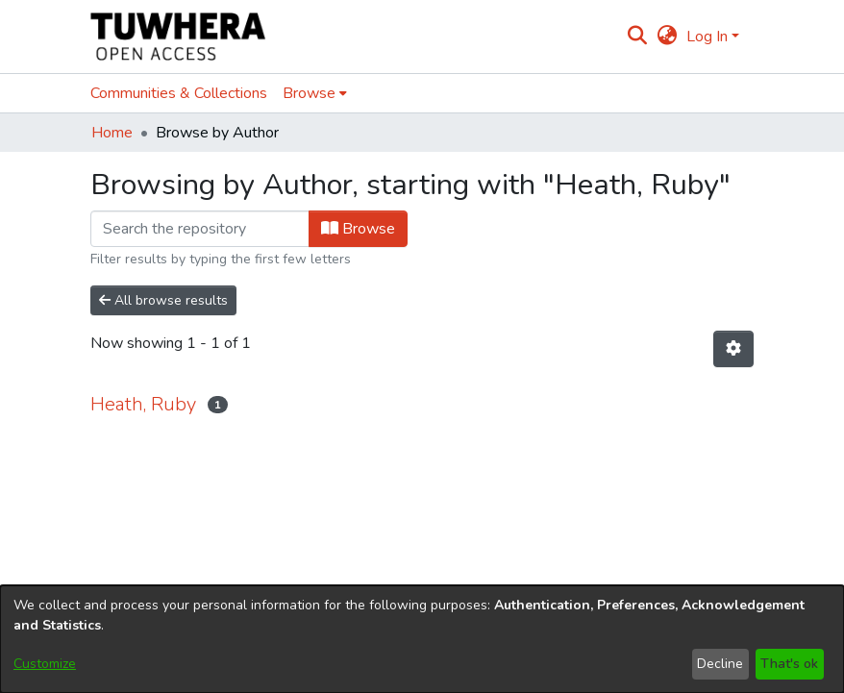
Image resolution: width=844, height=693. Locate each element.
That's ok (789, 664)
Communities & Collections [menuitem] (178, 93)
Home (112, 132)
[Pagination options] (733, 349)
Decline (720, 664)
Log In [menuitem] (707, 36)
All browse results (163, 300)
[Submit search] (638, 36)
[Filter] (200, 228)
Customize (44, 664)
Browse (358, 228)
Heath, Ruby (143, 404)
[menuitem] (667, 36)
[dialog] (422, 639)
